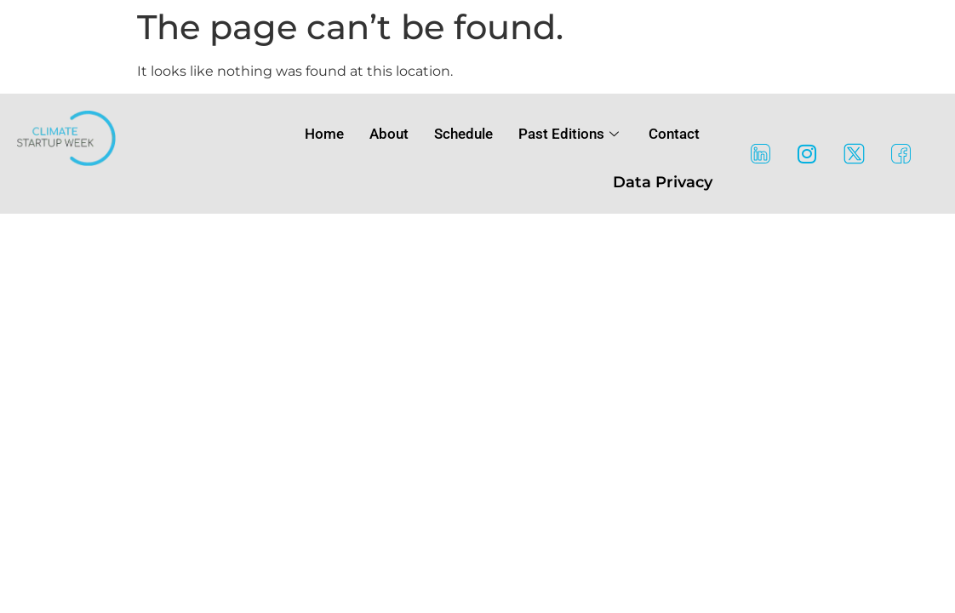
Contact (674, 133)
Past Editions (570, 133)
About (389, 133)
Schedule (463, 133)
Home (324, 133)
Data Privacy (662, 182)
